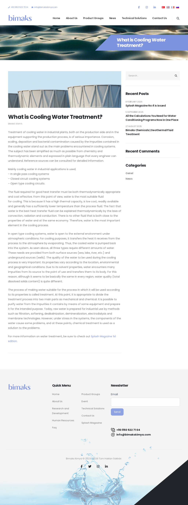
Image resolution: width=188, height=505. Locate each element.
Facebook (81, 466)
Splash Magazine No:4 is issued (146, 105)
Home (56, 18)
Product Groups (93, 18)
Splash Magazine (92, 422)
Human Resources (63, 420)
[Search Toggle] (178, 18)
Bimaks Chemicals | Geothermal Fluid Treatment (149, 132)
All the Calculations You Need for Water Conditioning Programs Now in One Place (152, 118)
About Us (71, 18)
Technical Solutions (134, 18)
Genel (129, 173)
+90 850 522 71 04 (125, 430)
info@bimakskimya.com (131, 435)
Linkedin (106, 466)
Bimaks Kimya (15, 123)
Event (85, 401)
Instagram (98, 466)
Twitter (89, 466)
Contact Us (159, 18)
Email (114, 394)
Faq (54, 427)
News (112, 18)
